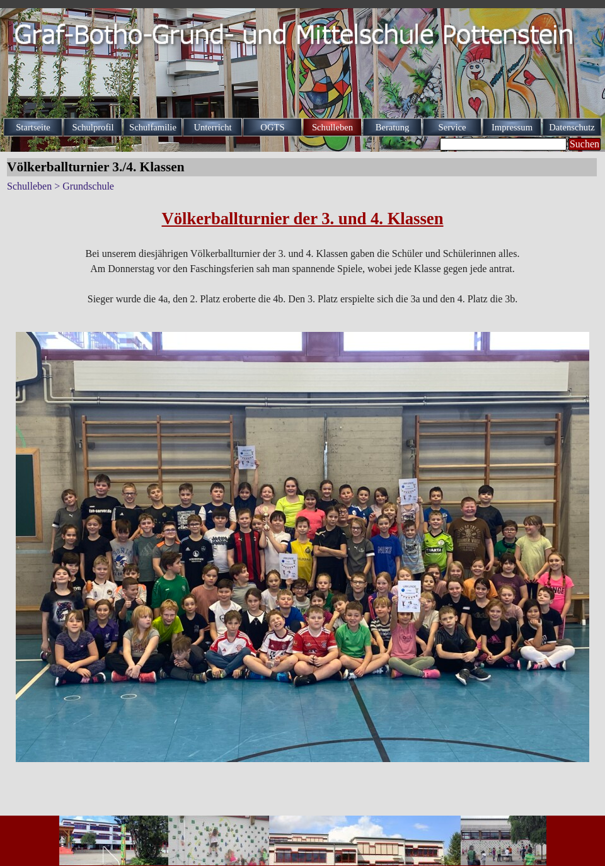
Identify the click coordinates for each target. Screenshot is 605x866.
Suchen (584, 144)
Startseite (33, 127)
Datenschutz (571, 127)
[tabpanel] (302, 256)
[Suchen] (503, 144)
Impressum (512, 127)
